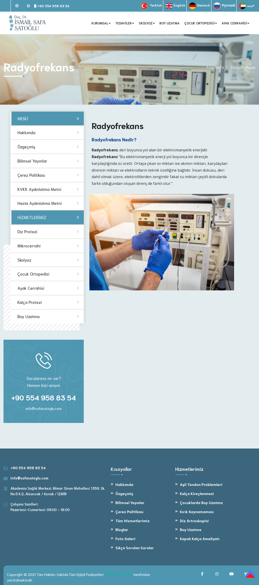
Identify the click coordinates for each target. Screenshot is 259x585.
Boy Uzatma (28, 316)
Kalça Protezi (29, 302)
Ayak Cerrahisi (30, 288)
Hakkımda (124, 484)
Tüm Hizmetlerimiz (132, 520)
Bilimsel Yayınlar (130, 502)
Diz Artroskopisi (194, 520)
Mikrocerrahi (28, 245)
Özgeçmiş (124, 493)
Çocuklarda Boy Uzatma (201, 502)
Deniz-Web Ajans (118, 574)
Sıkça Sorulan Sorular (134, 547)
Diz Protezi (27, 231)
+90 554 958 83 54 (51, 6)
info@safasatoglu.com (44, 408)
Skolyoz (24, 260)
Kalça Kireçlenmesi (197, 493)
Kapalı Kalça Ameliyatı (199, 538)
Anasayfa (215, 67)
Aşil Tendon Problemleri (201, 484)
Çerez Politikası (129, 511)
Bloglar (121, 529)
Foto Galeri (125, 538)
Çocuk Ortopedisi (33, 273)
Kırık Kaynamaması (197, 511)
